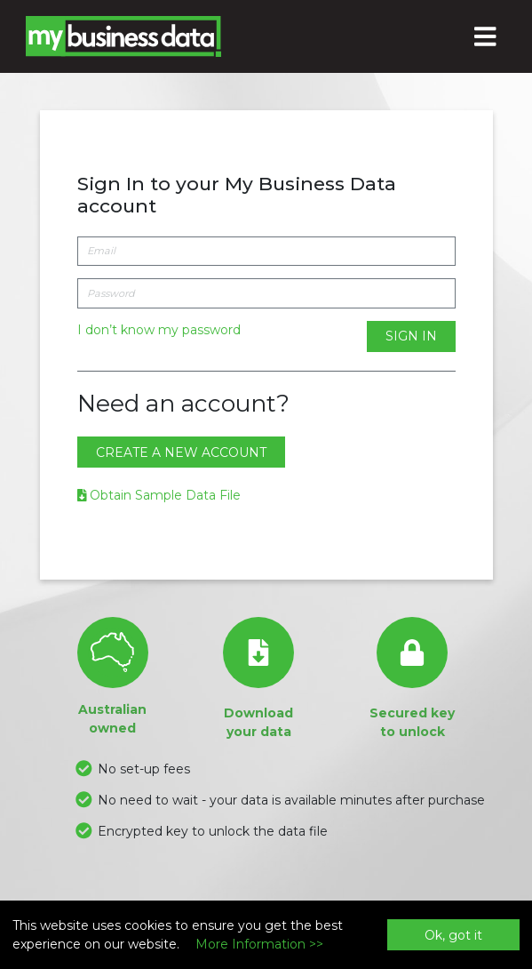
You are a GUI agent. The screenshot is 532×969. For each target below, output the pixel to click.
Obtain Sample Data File (159, 495)
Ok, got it (453, 935)
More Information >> (259, 944)
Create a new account (181, 452)
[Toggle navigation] (486, 36)
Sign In (411, 336)
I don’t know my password (159, 330)
